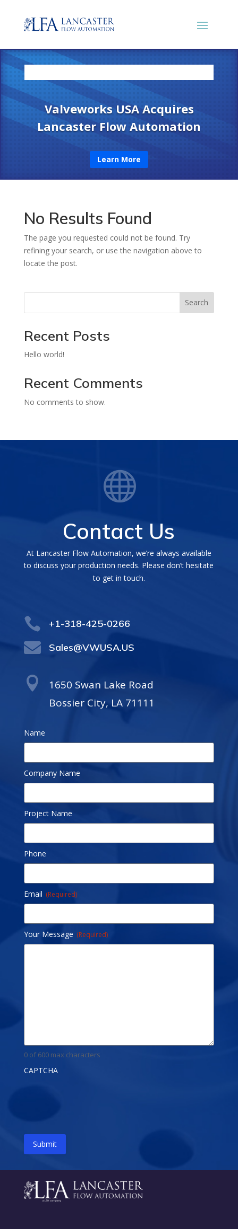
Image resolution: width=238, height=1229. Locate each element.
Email (50, 894)
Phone (35, 853)
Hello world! (44, 354)
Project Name (48, 813)
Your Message (66, 934)
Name (34, 733)
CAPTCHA (41, 1070)
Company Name (52, 773)
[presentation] (104, 1100)
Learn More (119, 159)
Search (196, 302)
